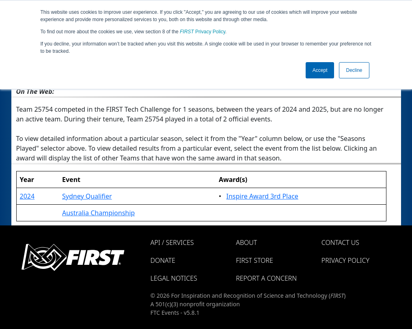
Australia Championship (98, 212)
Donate (163, 260)
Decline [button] (354, 70)
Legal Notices (174, 278)
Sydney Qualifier (87, 196)
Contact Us (340, 242)
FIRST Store (254, 260)
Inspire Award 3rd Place (262, 196)
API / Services (172, 242)
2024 (27, 196)
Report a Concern (266, 278)
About (246, 242)
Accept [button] (320, 70)
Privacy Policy (202, 32)
